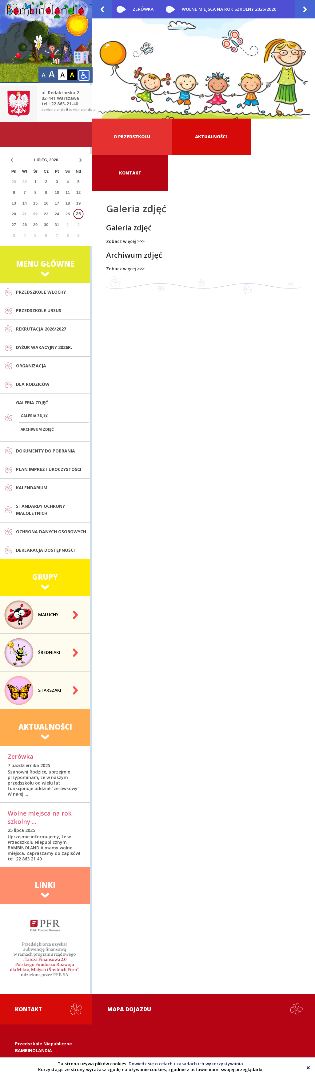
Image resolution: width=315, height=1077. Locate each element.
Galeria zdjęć (32, 367)
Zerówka (143, 9)
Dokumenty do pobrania (45, 415)
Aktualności (202, 137)
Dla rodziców (33, 349)
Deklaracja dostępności (45, 515)
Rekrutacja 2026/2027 (41, 293)
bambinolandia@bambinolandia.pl (69, 74)
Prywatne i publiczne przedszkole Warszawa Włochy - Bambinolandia (46, 41)
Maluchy (48, 579)
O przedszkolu (128, 137)
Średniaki (49, 617)
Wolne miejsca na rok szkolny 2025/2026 (229, 9)
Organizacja (31, 330)
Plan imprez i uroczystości (48, 434)
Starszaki (49, 655)
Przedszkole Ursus (38, 275)
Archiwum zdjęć (37, 393)
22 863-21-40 (36, 1041)
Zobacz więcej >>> (125, 206)
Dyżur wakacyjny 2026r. (44, 312)
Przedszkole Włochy (41, 257)
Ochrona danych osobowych (51, 496)
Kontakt (277, 137)
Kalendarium (31, 452)
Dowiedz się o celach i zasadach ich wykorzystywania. (186, 1064)
